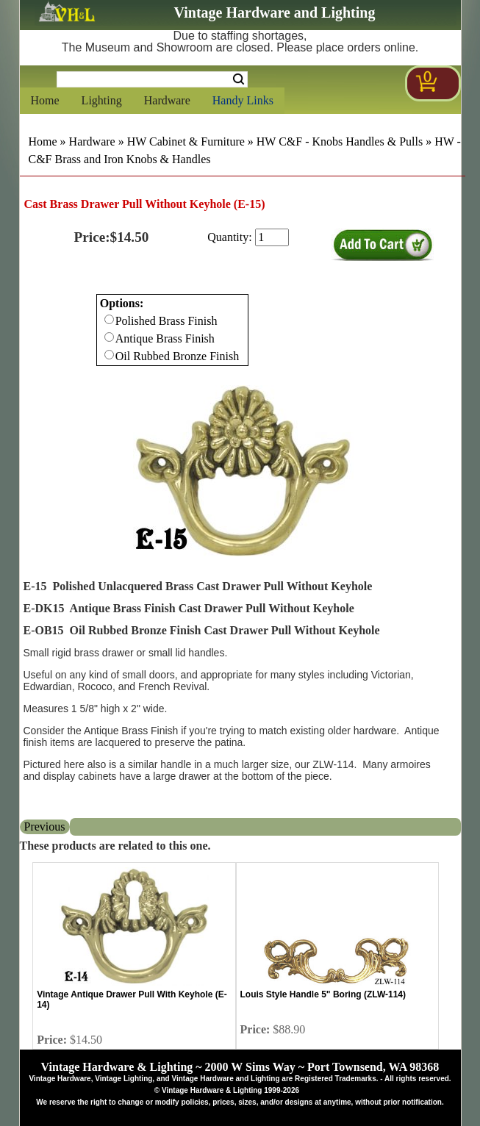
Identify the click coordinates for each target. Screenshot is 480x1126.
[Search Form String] (152, 79)
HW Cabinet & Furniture (186, 141)
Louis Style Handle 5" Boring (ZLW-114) (323, 994)
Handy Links (242, 100)
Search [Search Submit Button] (238, 79)
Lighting (102, 100)
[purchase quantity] (272, 237)
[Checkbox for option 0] (109, 319)
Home (45, 100)
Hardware (167, 100)
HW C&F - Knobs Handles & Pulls (340, 141)
